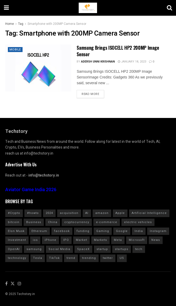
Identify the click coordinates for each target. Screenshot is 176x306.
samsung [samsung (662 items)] (34, 249)
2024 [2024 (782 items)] (49, 213)
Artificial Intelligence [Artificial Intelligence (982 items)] (149, 213)
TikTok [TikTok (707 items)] (54, 258)
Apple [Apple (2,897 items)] (120, 213)
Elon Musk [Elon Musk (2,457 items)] (16, 231)
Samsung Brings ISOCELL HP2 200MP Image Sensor (118, 51)
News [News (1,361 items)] (155, 240)
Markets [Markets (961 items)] (100, 240)
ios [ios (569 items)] (35, 240)
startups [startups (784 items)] (121, 249)
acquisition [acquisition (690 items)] (69, 213)
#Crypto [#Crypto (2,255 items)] (14, 213)
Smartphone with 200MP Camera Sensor (57, 23)
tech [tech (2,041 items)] (138, 249)
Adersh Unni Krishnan (98, 61)
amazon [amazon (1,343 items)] (102, 213)
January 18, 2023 (132, 61)
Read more (90, 94)
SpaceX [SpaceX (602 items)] (83, 249)
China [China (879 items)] (52, 222)
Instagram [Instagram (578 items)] (158, 231)
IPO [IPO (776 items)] (66, 240)
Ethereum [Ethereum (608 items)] (39, 231)
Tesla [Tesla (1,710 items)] (37, 258)
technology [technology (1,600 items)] (17, 258)
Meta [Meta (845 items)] (118, 240)
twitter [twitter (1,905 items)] (108, 258)
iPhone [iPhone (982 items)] (50, 240)
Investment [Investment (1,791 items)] (17, 240)
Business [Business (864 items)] (33, 222)
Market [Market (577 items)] (81, 240)
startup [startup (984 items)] (102, 249)
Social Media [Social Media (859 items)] (59, 249)
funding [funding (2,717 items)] (83, 231)
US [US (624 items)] (122, 258)
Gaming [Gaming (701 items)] (102, 231)
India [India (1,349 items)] (139, 231)
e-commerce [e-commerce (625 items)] (106, 222)
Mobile (15, 49)
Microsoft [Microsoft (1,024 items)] (137, 240)
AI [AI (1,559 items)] (86, 213)
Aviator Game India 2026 (30, 189)
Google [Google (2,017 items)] (122, 231)
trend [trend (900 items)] (71, 258)
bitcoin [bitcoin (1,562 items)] (13, 222)
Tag (20, 23)
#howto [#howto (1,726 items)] (33, 213)
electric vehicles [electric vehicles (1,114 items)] (138, 222)
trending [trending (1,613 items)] (89, 258)
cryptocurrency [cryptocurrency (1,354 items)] (76, 222)
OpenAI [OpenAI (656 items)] (14, 249)
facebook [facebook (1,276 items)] (62, 231)
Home (9, 23)
